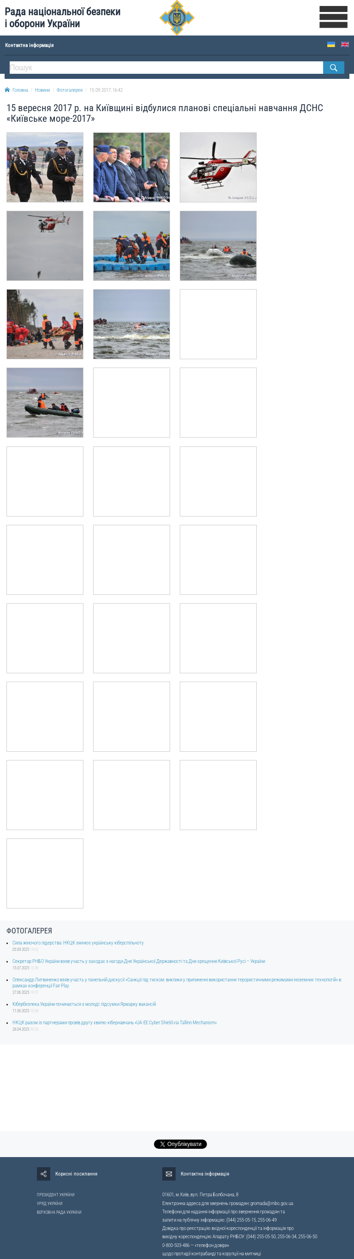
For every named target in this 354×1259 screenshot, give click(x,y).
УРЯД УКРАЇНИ (50, 1203)
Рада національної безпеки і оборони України (62, 18)
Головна (16, 90)
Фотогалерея (70, 90)
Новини (42, 90)
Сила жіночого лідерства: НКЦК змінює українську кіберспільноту (78, 943)
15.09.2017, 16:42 (106, 90)
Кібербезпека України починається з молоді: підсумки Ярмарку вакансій (84, 1004)
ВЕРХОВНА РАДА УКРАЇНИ (59, 1212)
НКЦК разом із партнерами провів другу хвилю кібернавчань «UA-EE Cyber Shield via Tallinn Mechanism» (114, 1023)
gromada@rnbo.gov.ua (271, 1203)
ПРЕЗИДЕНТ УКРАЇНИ (56, 1195)
